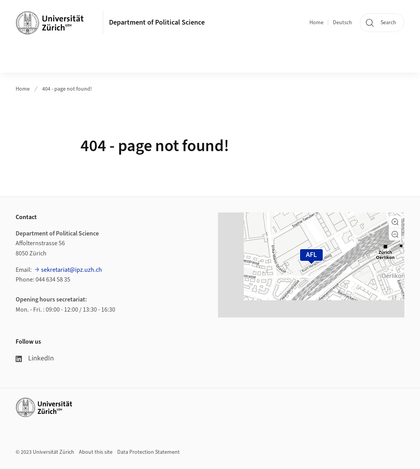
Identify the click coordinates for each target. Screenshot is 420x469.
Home (316, 23)
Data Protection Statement (148, 452)
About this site (96, 452)
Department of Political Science (157, 22)
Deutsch (342, 23)
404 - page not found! (67, 89)
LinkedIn (35, 358)
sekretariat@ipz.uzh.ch (71, 270)
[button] (395, 222)
